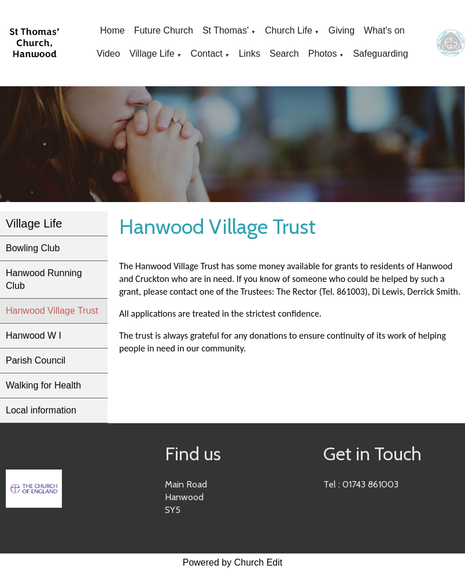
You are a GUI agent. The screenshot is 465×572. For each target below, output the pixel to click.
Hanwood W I (33, 335)
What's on (384, 30)
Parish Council (35, 360)
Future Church (163, 30)
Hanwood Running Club (44, 279)
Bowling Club (33, 248)
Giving (342, 30)
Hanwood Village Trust (52, 311)
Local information (41, 410)
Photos (322, 53)
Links (249, 53)
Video (108, 53)
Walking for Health (43, 385)
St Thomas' (225, 30)
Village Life (152, 53)
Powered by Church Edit (233, 562)
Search (284, 53)
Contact (207, 53)
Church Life (288, 30)
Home (112, 30)
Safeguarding (380, 53)
